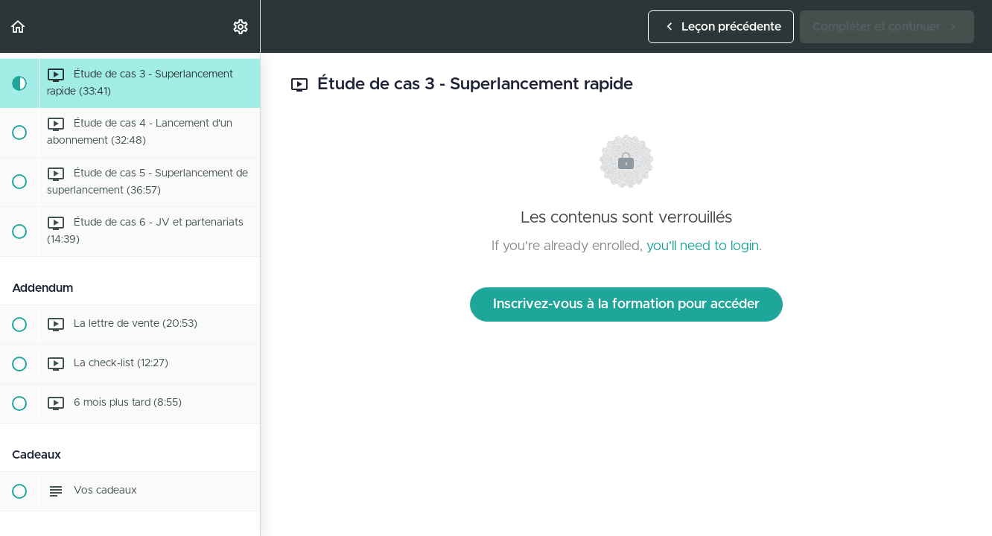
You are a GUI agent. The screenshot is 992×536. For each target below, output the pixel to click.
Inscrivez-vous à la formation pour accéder (626, 304)
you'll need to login (702, 246)
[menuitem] (241, 26)
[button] (18, 26)
